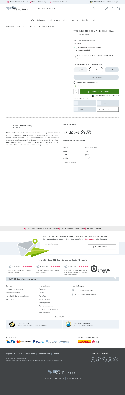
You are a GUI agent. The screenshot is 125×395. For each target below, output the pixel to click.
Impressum (10, 354)
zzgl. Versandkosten (88, 40)
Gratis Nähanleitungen (39, 2)
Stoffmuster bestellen (14, 289)
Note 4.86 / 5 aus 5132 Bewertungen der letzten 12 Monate (62, 260)
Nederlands (58, 378)
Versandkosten (44, 299)
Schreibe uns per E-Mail (82, 290)
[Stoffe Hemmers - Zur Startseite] (62, 372)
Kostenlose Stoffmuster (58, 2)
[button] (76, 91)
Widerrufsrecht (44, 354)
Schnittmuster (54, 20)
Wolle (65, 20)
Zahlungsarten (44, 303)
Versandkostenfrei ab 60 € (17, 2)
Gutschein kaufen (13, 293)
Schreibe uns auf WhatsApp (84, 294)
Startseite (10, 26)
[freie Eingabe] (96, 77)
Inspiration (74, 20)
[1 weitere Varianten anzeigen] (108, 109)
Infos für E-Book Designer (48, 309)
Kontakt (56, 354)
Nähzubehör (41, 20)
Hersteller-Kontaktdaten (69, 162)
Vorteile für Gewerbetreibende (17, 296)
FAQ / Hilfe (10, 299)
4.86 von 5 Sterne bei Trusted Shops (104, 2)
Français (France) (74, 378)
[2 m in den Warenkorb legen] (112, 69)
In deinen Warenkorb (99, 91)
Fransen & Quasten (46, 26)
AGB (20, 354)
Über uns (42, 289)
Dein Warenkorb (118, 8)
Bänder (33, 26)
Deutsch (46, 378)
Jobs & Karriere (44, 313)
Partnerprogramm (46, 306)
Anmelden (107, 8)
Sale (93, 20)
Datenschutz (30, 354)
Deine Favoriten (112, 8)
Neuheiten (85, 20)
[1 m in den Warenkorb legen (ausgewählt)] (96, 69)
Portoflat (42, 296)
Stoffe (32, 20)
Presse (41, 293)
